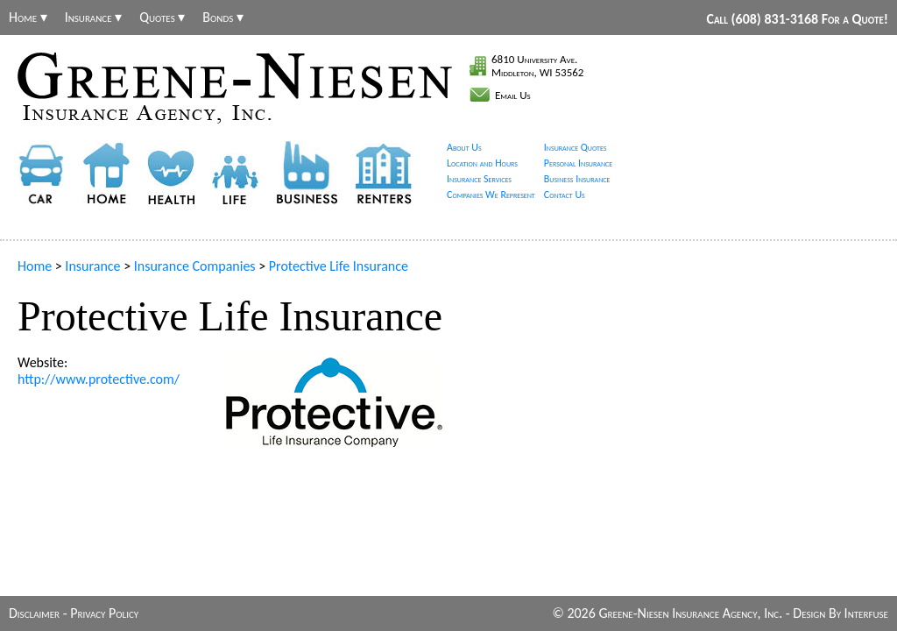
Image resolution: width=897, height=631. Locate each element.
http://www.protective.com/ (99, 379)
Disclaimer (34, 613)
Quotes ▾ (162, 18)
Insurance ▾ (94, 18)
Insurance (92, 266)
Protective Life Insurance (338, 266)
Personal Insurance (578, 163)
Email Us (513, 95)
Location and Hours (482, 163)
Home (35, 266)
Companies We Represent (491, 194)
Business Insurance (577, 179)
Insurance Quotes (575, 147)
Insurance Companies (195, 266)
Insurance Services (479, 179)
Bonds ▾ (223, 18)
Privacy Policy (104, 613)
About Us (464, 147)
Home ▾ (28, 18)
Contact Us (564, 194)
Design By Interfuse (840, 613)
